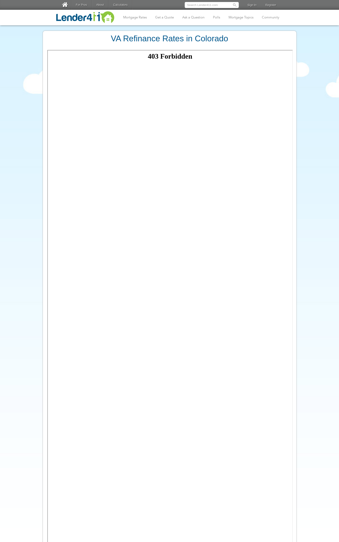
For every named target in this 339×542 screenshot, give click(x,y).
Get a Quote (164, 17)
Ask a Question (193, 17)
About (100, 4)
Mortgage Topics (241, 17)
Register (270, 5)
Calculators (120, 4)
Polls (216, 17)
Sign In (252, 5)
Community (270, 17)
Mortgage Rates (135, 17)
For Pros (81, 4)
